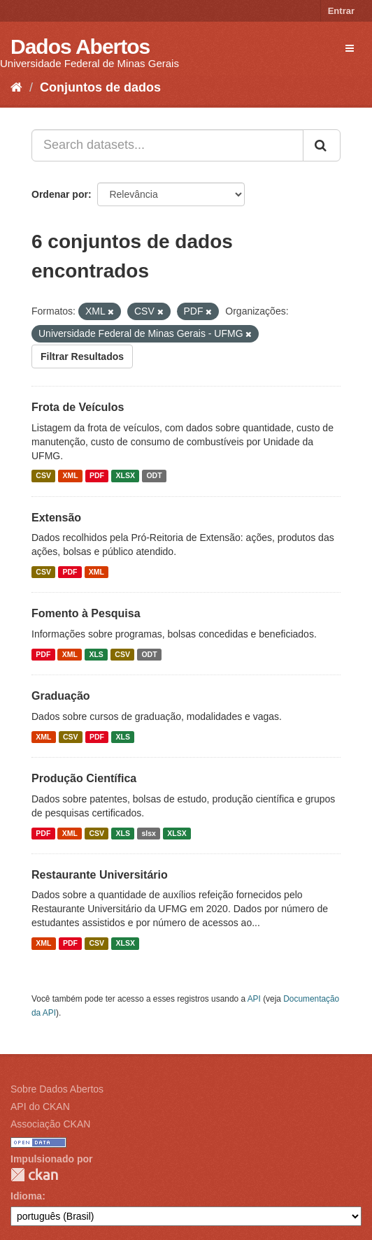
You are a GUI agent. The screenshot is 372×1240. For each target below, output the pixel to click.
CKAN (34, 1174)
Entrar (341, 11)
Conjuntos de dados (100, 87)
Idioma (26, 1196)
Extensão (56, 518)
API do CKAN (40, 1106)
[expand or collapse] (350, 48)
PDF (97, 476)
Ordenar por (59, 194)
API (254, 999)
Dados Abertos (80, 46)
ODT (154, 476)
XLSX (125, 476)
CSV (43, 476)
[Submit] (322, 145)
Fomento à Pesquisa (86, 613)
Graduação (60, 696)
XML (70, 476)
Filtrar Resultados (82, 356)
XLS (96, 654)
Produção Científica (83, 778)
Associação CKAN (50, 1124)
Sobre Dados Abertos (56, 1089)
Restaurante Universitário (99, 875)
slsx (148, 833)
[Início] (16, 87)
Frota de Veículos (77, 407)
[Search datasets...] (167, 145)
